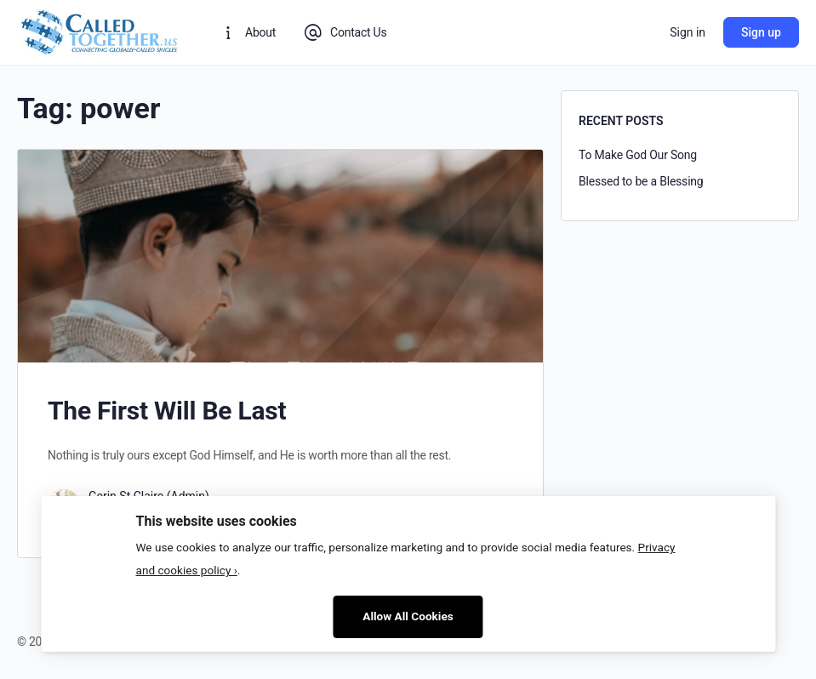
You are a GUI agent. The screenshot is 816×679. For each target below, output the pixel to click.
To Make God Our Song (638, 155)
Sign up (761, 32)
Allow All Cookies (408, 616)
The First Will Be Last (167, 410)
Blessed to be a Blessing (641, 181)
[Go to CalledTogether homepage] (100, 31)
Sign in (687, 32)
